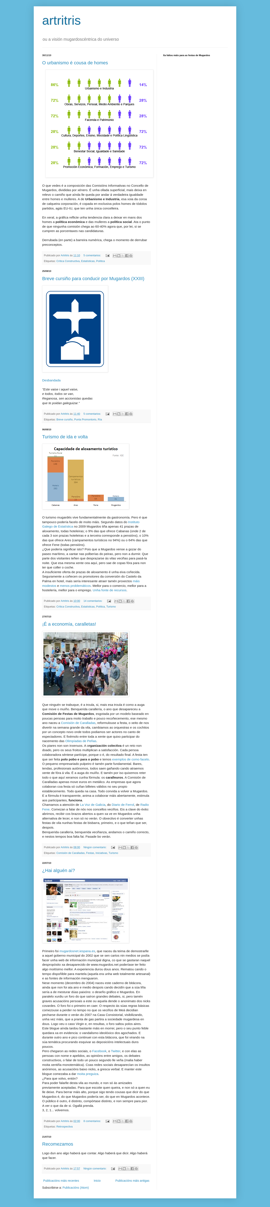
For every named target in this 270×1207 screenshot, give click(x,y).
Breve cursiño (65, 419)
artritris (61, 20)
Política (100, 261)
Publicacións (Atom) (75, 1187)
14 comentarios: (93, 600)
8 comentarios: (93, 1121)
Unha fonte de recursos (110, 590)
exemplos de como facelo (130, 759)
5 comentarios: (93, 255)
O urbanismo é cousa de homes (75, 62)
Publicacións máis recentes (61, 1180)
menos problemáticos (75, 585)
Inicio (97, 1180)
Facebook (99, 1051)
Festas (90, 853)
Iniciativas (101, 853)
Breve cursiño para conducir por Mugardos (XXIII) (93, 278)
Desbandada (51, 380)
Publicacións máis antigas (132, 1180)
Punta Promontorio (85, 419)
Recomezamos (57, 1144)
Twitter (115, 1051)
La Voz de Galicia (92, 804)
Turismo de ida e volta (65, 436)
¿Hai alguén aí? (58, 870)
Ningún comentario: (95, 847)
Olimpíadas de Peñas (80, 741)
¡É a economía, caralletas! (69, 624)
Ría (100, 419)
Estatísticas (87, 261)
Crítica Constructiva (68, 261)
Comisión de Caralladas (78, 723)
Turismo (111, 606)
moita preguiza (87, 1074)
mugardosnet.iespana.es (77, 951)
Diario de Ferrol (123, 804)
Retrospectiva (65, 1126)
